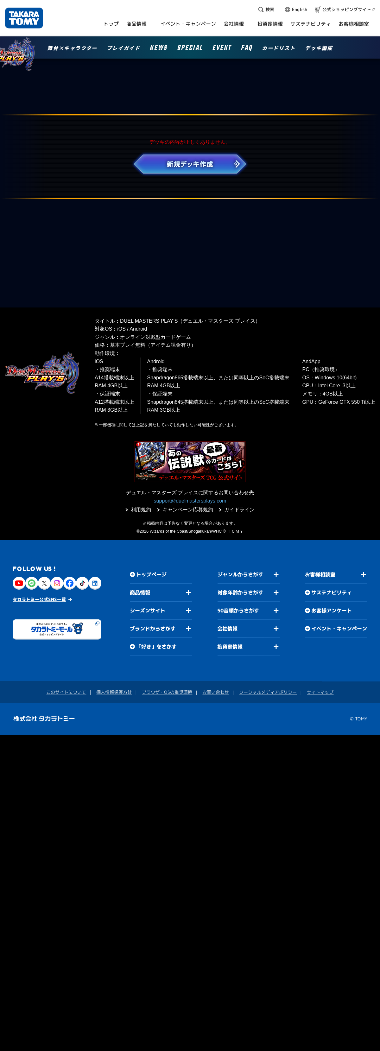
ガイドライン (239, 509)
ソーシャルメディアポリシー (268, 692)
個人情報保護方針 (114, 692)
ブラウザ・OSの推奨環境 (167, 692)
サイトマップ (320, 692)
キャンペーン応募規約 (187, 509)
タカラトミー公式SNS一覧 (39, 599)
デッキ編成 (319, 48)
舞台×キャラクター (72, 48)
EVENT (221, 49)
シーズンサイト (147, 610)
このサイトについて (66, 692)
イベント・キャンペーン (339, 628)
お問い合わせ (215, 692)
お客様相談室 (320, 574)
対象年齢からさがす (240, 592)
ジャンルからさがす (240, 574)
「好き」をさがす (156, 646)
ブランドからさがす (152, 628)
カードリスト (278, 48)
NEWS (158, 49)
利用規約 (141, 509)
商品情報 (140, 592)
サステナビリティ (331, 592)
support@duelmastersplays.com (190, 500)
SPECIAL (190, 49)
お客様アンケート (331, 610)
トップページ (151, 574)
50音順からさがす (238, 610)
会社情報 (227, 628)
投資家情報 (230, 646)
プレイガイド (123, 48)
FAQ (246, 49)
